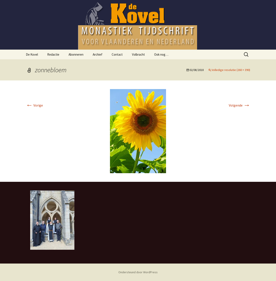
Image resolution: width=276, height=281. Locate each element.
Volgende (239, 105)
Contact (117, 54)
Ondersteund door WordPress (138, 272)
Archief (97, 54)
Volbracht (138, 54)
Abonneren (76, 54)
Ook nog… (161, 54)
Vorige (34, 105)
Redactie (53, 54)
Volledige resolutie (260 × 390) (231, 70)
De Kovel (32, 54)
